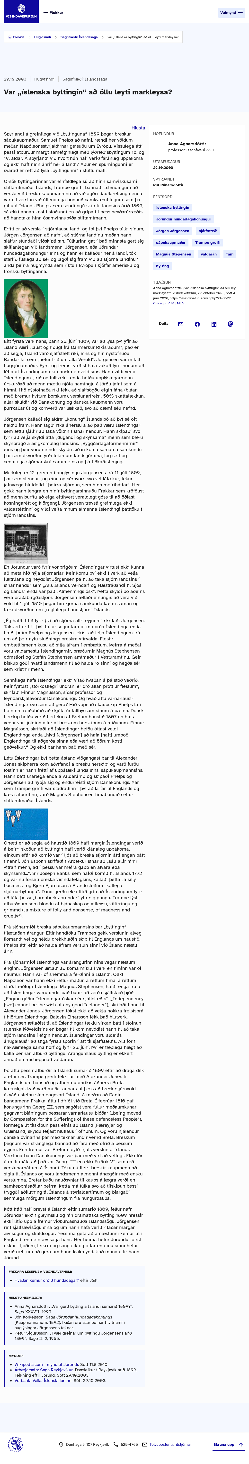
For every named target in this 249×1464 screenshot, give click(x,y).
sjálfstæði (208, 230)
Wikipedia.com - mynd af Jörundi (46, 1364)
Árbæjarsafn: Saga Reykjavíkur (44, 1370)
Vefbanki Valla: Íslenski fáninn (43, 1380)
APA (171, 303)
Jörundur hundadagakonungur (183, 219)
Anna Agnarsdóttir (187, 143)
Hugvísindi (42, 37)
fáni (229, 254)
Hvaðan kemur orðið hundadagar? (47, 1280)
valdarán (209, 254)
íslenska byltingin (172, 207)
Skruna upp (228, 1444)
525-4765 (129, 1444)
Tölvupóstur (170, 1444)
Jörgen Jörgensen (172, 230)
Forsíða (19, 37)
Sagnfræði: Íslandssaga (79, 37)
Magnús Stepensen (173, 254)
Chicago (159, 303)
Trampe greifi (207, 242)
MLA (180, 303)
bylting (162, 266)
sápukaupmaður (171, 242)
